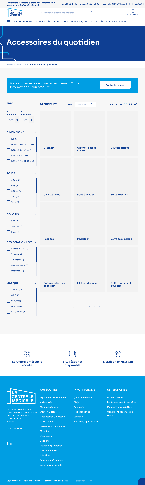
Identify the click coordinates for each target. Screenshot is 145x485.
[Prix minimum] (11, 122)
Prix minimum (13, 119)
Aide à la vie (47, 404)
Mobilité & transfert (51, 409)
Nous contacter (116, 399)
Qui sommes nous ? (85, 399)
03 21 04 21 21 (68, 4)
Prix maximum (27, 119)
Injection (45, 456)
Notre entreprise (128, 25)
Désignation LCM (19, 244)
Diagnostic (46, 437)
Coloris (13, 217)
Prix (10, 106)
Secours (45, 442)
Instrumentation (49, 451)
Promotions (65, 25)
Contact (138, 4)
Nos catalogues (83, 413)
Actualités (106, 25)
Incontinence (47, 423)
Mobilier (45, 432)
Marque (13, 285)
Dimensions (15, 134)
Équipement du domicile (54, 399)
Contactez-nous (114, 87)
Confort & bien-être (51, 413)
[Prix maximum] (25, 122)
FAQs (77, 404)
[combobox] (85, 107)
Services (79, 418)
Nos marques (86, 25)
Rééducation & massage (54, 418)
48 (135, 106)
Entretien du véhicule (52, 465)
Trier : (71, 106)
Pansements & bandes (52, 460)
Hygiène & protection (52, 446)
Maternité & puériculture (54, 428)
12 (125, 106)
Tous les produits (20, 25)
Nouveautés (45, 25)
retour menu (141, 481)
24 (130, 106)
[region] (22, 154)
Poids (11, 175)
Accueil (10, 67)
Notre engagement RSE (87, 423)
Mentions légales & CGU (121, 412)
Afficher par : (116, 106)
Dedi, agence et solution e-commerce (82, 481)
